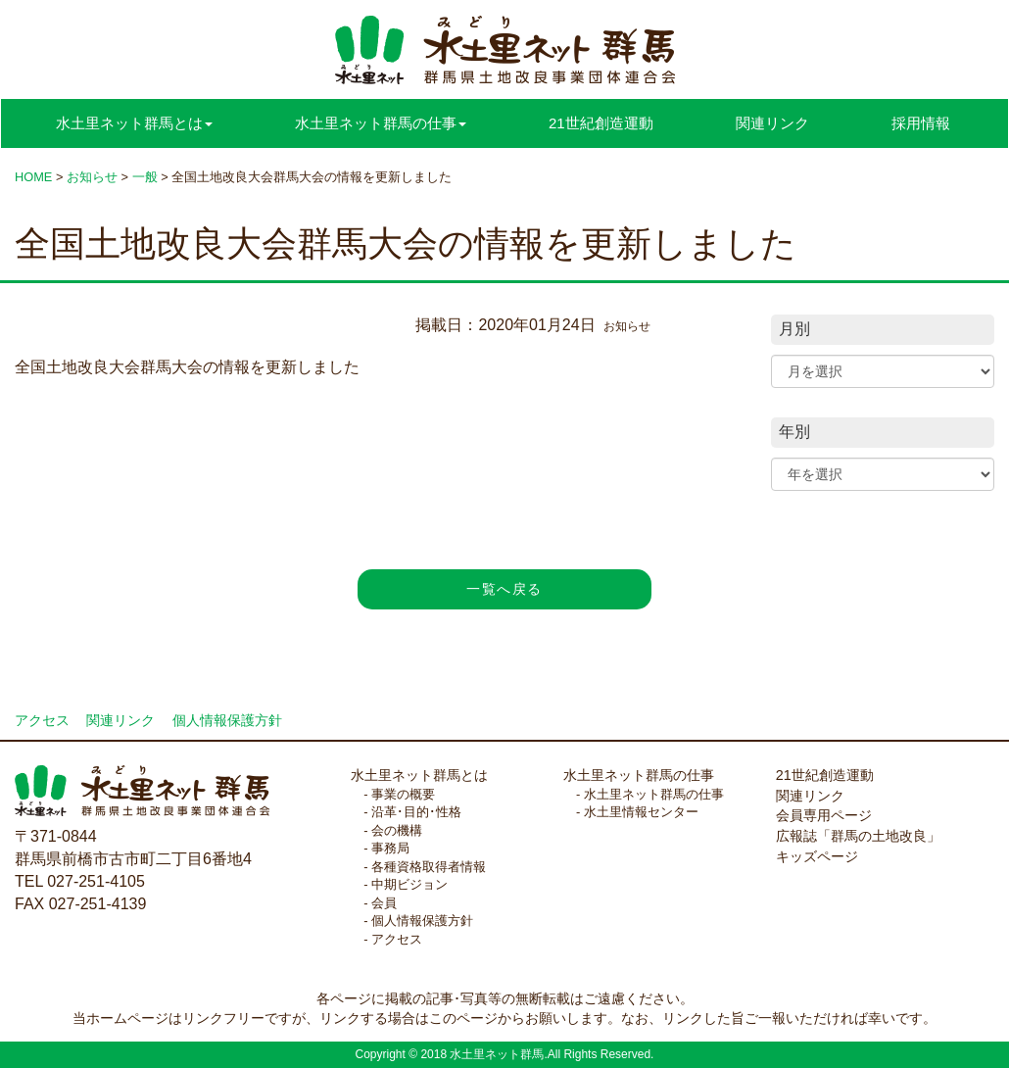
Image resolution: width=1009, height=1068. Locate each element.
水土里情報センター (641, 811)
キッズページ (817, 856)
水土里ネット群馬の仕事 (638, 775)
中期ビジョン (409, 884)
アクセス (42, 720)
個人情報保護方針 (227, 720)
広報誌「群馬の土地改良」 (858, 836)
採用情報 (920, 123)
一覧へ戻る (504, 589)
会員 (384, 903)
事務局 (390, 848)
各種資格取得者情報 (428, 866)
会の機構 (396, 830)
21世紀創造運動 (601, 123)
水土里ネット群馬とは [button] (134, 123)
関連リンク (772, 123)
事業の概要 (403, 794)
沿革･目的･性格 (416, 811)
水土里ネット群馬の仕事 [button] (380, 123)
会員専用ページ (824, 815)
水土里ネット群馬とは (419, 775)
